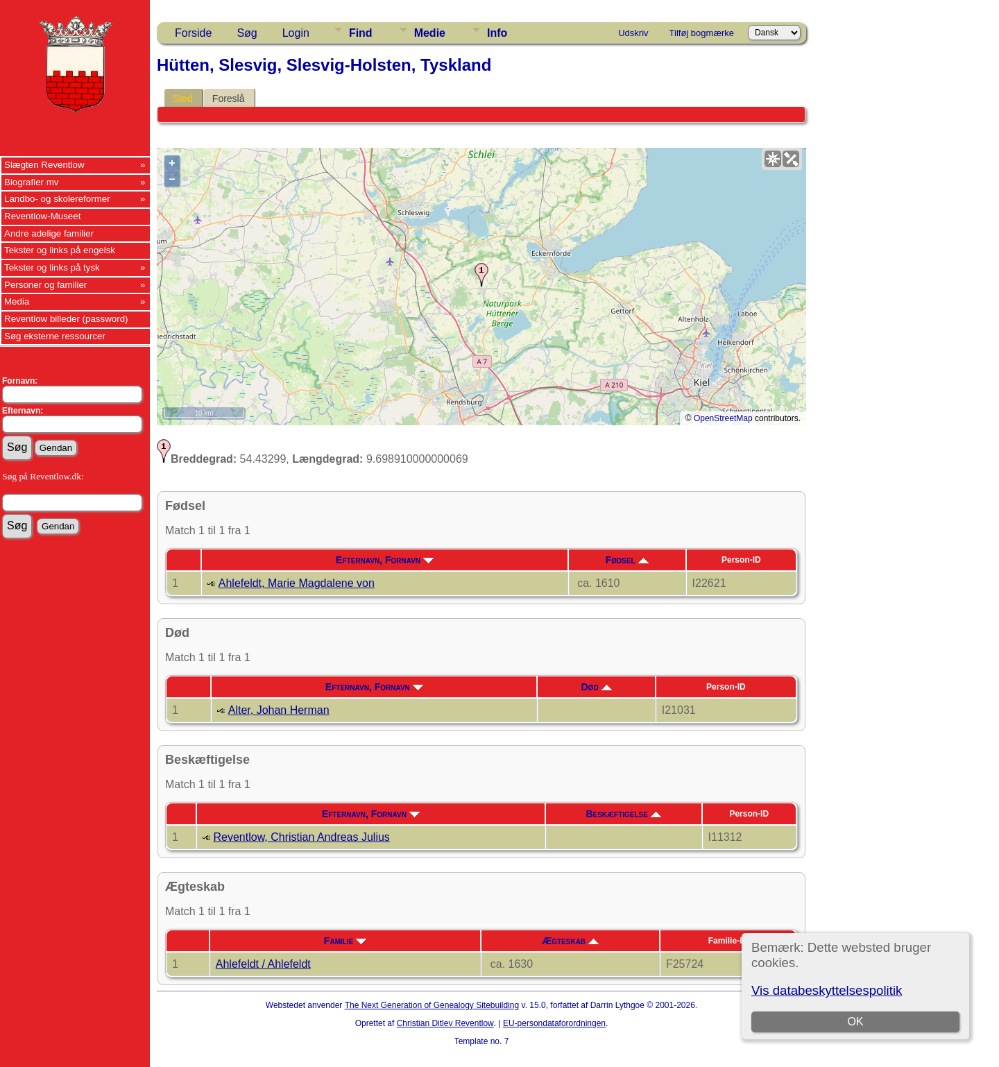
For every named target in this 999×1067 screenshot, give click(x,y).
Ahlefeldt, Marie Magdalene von (297, 583)
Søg (247, 33)
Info (497, 33)
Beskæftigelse (623, 813)
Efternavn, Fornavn (385, 559)
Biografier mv (31, 182)
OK (855, 1021)
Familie (345, 940)
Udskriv (633, 33)
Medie (429, 33)
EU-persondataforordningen (554, 1023)
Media (16, 301)
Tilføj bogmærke (701, 33)
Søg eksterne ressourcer (54, 336)
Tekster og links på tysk (52, 267)
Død (596, 686)
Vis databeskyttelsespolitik (826, 990)
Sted (183, 98)
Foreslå (228, 98)
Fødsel (627, 559)
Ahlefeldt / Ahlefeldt (263, 964)
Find (361, 33)
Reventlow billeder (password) (66, 319)
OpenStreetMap (723, 418)
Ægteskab (570, 940)
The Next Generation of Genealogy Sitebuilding (432, 1005)
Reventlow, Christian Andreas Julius (302, 837)
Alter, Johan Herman (279, 710)
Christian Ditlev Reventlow (445, 1023)
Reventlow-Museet (42, 216)
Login (295, 33)
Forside (193, 33)
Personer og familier (45, 285)
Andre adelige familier (49, 233)
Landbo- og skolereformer (57, 199)
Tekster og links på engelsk (59, 250)
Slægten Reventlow (44, 165)
